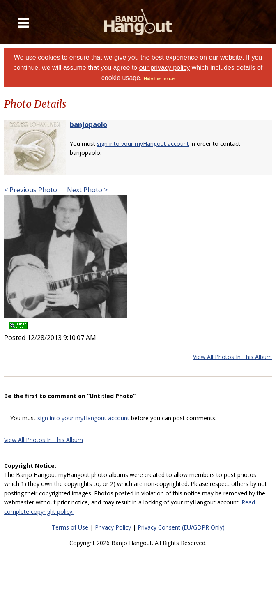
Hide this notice (159, 78)
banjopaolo (88, 124)
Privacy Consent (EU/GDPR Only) (181, 527)
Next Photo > (86, 189)
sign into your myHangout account (143, 143)
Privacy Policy (113, 527)
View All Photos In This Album (232, 357)
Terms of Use (70, 527)
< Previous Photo (30, 189)
